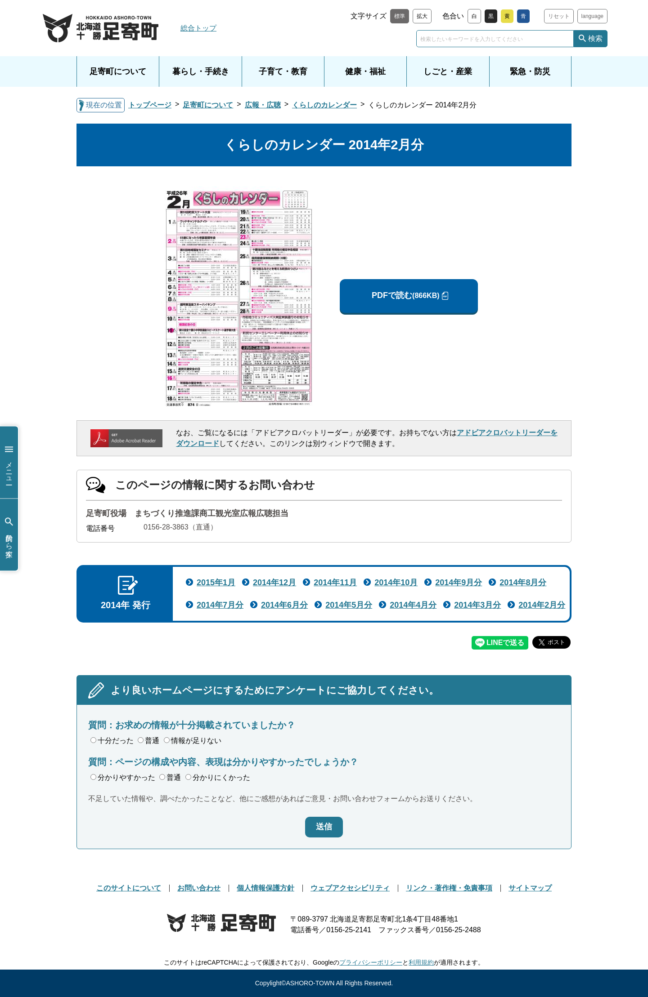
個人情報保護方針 (265, 888)
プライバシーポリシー (370, 962)
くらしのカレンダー (324, 105)
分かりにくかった (217, 777)
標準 (399, 16)
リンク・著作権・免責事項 (449, 888)
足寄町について (118, 71)
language (592, 16)
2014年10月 (396, 582)
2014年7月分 (220, 605)
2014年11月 (335, 582)
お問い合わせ (198, 888)
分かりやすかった (122, 777)
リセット (559, 16)
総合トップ (198, 28)
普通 (148, 740)
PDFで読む (405, 295)
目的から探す (9, 534)
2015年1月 (216, 582)
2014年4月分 (413, 605)
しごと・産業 (447, 71)
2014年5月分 (348, 605)
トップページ (149, 105)
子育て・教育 (283, 71)
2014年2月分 (541, 605)
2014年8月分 (523, 582)
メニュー (9, 462)
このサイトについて (128, 888)
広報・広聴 (263, 105)
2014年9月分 (458, 582)
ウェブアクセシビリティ (350, 888)
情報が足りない (192, 740)
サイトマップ (530, 888)
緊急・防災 (530, 71)
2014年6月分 (284, 605)
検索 (595, 38)
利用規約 (421, 962)
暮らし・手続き (200, 71)
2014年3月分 (477, 605)
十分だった (112, 740)
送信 (324, 826)
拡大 (422, 16)
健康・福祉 (365, 71)
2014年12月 (274, 582)
